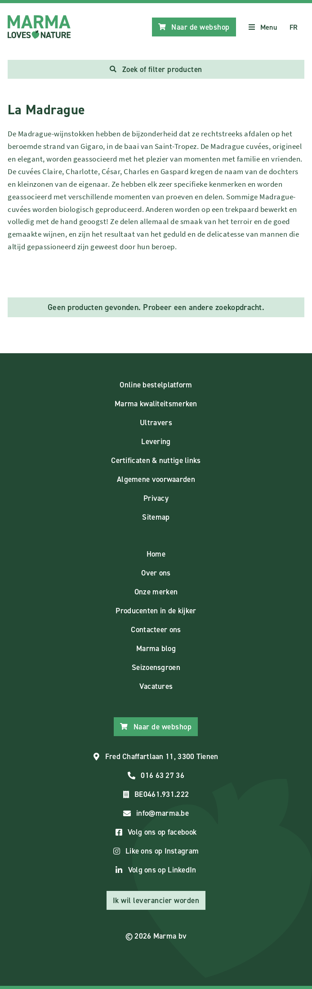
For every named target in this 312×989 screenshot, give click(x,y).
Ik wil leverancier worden (156, 900)
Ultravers (156, 422)
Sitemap (155, 517)
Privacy (156, 498)
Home (156, 554)
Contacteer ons (156, 629)
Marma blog (156, 648)
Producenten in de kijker (156, 611)
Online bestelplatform (156, 385)
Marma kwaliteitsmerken (156, 404)
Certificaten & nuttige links (156, 460)
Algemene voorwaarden (156, 479)
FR (294, 27)
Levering (155, 441)
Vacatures (156, 686)
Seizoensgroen (156, 667)
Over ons (155, 573)
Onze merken (156, 592)
